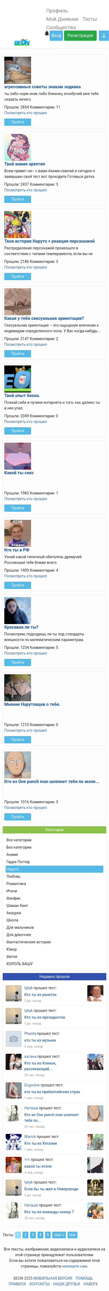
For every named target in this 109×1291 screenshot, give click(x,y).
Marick (30, 1136)
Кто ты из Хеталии (40, 1143)
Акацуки (13, 913)
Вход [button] (56, 35)
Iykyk (28, 988)
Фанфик (13, 898)
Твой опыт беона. (22, 395)
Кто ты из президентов (44, 1017)
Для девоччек (18, 935)
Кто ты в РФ (16, 550)
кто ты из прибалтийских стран (52, 1092)
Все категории (18, 840)
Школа (12, 920)
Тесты (89, 19)
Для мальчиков (20, 927)
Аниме (12, 854)
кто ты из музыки (40, 1040)
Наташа (31, 1108)
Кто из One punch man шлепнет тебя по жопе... (51, 781)
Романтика (16, 884)
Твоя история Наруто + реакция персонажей (49, 241)
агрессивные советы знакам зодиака (42, 86)
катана (30, 1056)
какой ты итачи (38, 1166)
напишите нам (74, 1266)
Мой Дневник (62, 19)
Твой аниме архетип (24, 164)
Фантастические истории (28, 942)
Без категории (18, 847)
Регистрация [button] (80, 35)
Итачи (11, 891)
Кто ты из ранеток (40, 994)
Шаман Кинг (17, 905)
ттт (27, 1159)
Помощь (84, 1278)
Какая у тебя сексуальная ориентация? (44, 318)
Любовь (13, 876)
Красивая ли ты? (21, 627)
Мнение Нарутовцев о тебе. (32, 704)
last (72, 1235)
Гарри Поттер (18, 862)
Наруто (12, 869)
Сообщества (61, 27)
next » (59, 1235)
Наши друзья (66, 1284)
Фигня (11, 956)
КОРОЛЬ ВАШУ (19, 964)
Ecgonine (32, 1085)
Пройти (17, 122)
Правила (17, 1284)
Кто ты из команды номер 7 (49, 1212)
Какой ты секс (19, 472)
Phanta (30, 1033)
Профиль (57, 11)
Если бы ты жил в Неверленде (51, 1189)
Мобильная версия (52, 1278)
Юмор (11, 949)
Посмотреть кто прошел (25, 113)
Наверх (91, 1284)
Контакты (39, 1284)
